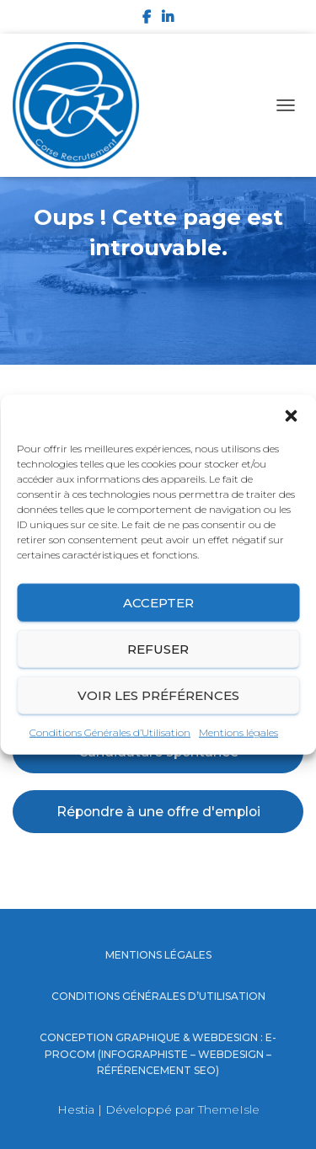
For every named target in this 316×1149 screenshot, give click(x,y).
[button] (290, 416)
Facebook (146, 19)
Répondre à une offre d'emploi (158, 812)
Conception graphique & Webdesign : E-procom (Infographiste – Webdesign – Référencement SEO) (158, 1054)
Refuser (158, 648)
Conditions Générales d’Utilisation (109, 732)
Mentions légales (238, 732)
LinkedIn (168, 19)
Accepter (158, 602)
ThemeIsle (229, 1109)
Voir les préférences (158, 695)
